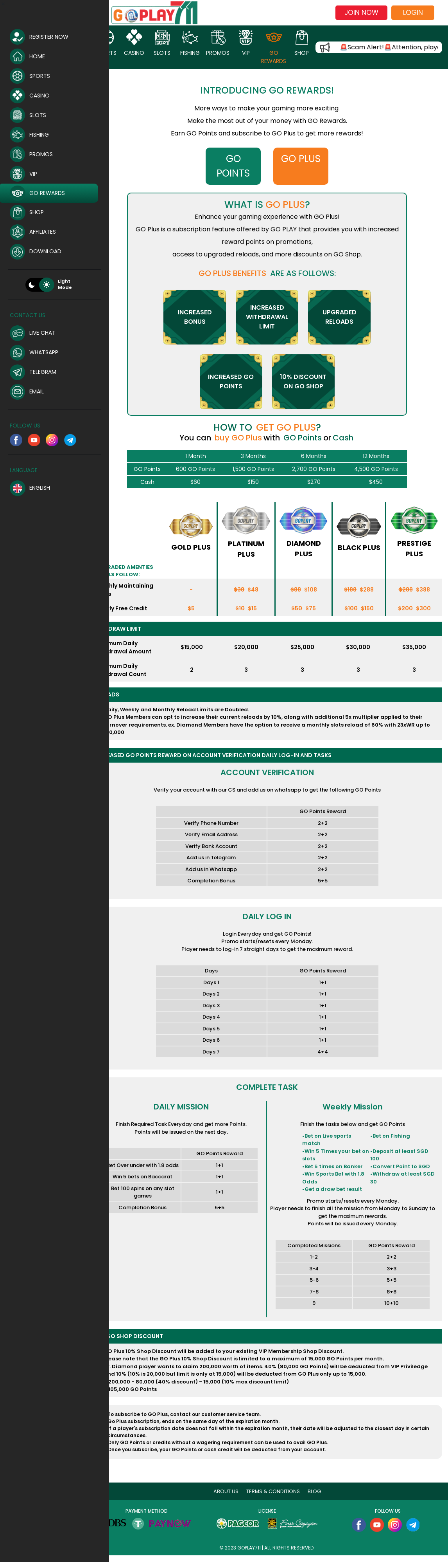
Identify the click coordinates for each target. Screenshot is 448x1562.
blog (322, 1498)
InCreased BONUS (202, 317)
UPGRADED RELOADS (347, 317)
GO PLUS (307, 159)
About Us (233, 1498)
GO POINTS (242, 166)
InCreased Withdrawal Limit (274, 317)
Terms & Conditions (281, 1498)
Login (413, 12)
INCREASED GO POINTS (239, 381)
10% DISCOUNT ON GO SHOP (311, 381)
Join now (361, 12)
